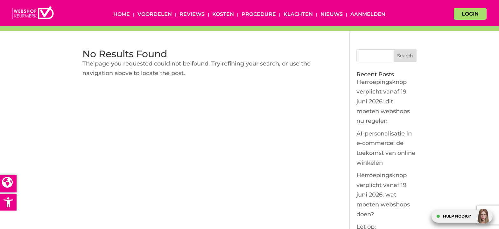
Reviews (192, 14)
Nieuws (331, 14)
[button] (8, 202)
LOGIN (470, 14)
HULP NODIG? (457, 216)
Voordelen (154, 14)
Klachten (298, 14)
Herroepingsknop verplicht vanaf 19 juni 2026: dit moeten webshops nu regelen (383, 101)
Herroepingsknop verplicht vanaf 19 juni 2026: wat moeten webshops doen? (383, 195)
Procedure (259, 14)
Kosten (223, 14)
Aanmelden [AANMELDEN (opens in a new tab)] (367, 14)
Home (121, 14)
